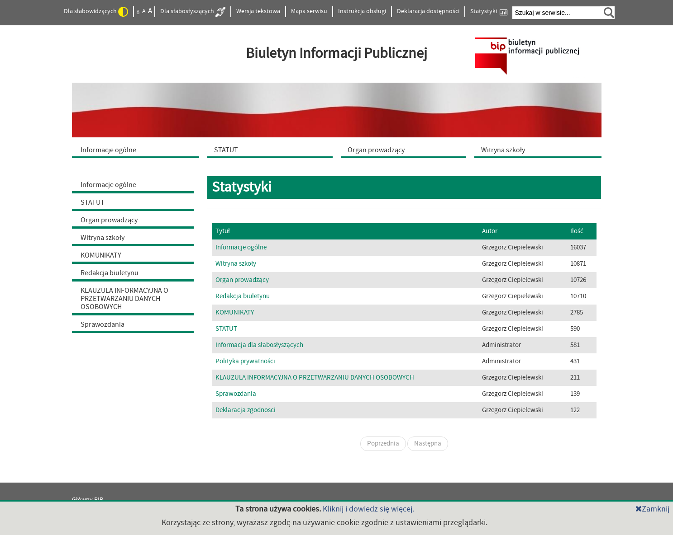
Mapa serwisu (309, 11)
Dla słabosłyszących (192, 12)
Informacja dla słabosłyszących (259, 345)
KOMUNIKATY (101, 255)
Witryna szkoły (102, 237)
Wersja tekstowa (258, 11)
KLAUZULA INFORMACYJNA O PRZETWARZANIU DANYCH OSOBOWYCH (124, 298)
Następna (427, 443)
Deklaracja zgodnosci (245, 410)
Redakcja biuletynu (109, 272)
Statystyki (488, 11)
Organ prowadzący (109, 220)
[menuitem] (137, 149)
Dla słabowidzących (96, 12)
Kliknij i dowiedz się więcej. (368, 509)
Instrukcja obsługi (362, 11)
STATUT (93, 202)
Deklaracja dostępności (428, 11)
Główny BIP (87, 500)
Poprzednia (383, 443)
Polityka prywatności (245, 361)
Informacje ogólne (108, 184)
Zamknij (652, 509)
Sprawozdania (102, 324)
